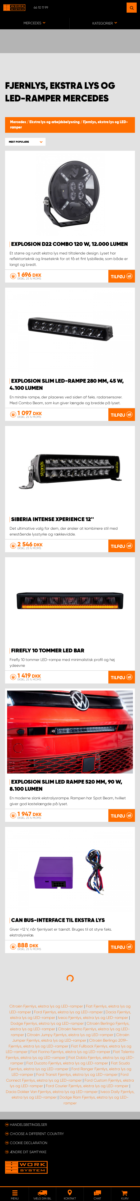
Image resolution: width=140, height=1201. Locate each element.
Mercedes (18, 122)
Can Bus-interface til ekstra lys (58, 920)
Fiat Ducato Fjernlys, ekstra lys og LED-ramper (67, 1063)
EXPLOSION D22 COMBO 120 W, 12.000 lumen (69, 244)
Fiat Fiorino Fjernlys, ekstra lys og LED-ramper (70, 1051)
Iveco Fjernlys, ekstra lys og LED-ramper (93, 1017)
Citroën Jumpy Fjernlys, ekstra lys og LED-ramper (70, 1035)
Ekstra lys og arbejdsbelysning (55, 122)
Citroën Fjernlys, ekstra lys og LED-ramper (46, 1006)
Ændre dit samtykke (28, 1152)
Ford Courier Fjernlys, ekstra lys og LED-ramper (87, 1086)
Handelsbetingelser (28, 1125)
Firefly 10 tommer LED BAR (47, 651)
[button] (25, 142)
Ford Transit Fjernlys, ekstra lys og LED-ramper (77, 1074)
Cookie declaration (28, 1143)
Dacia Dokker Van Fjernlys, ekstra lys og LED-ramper (52, 1091)
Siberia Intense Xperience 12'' (52, 519)
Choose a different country (37, 1134)
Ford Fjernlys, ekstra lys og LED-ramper (68, 1012)
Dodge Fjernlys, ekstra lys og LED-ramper (47, 1023)
